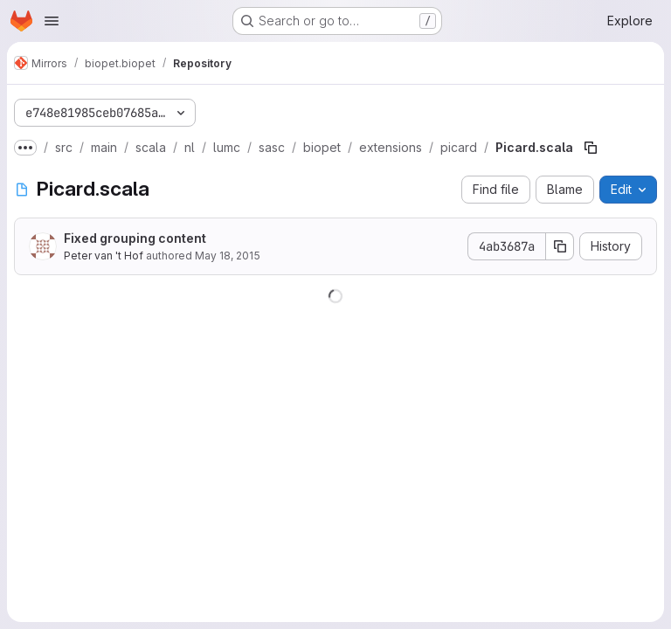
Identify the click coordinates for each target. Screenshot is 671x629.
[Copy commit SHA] (560, 246)
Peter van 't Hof (103, 255)
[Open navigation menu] (52, 21)
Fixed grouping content (135, 238)
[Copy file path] (591, 148)
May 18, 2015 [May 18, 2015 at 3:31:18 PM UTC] (227, 255)
